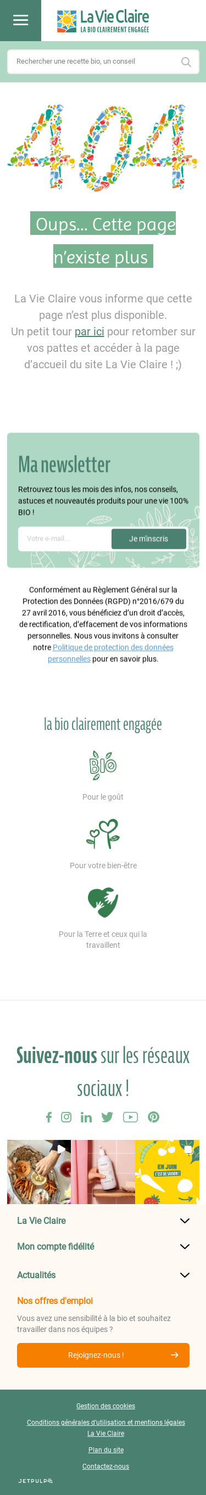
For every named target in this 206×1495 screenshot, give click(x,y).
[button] (39, 1172)
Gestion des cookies (105, 1406)
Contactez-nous (105, 1466)
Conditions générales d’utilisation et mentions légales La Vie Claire (106, 1428)
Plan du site (106, 1450)
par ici (89, 331)
